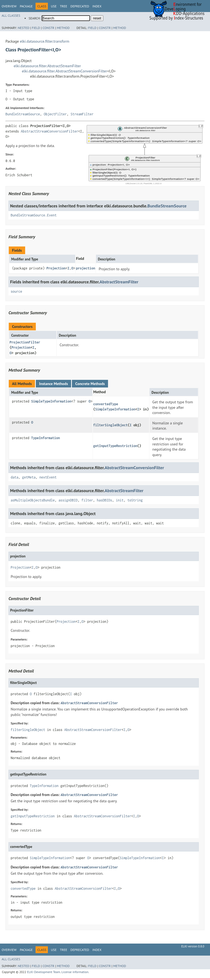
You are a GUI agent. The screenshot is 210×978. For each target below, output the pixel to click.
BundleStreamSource (22, 114)
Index (96, 6)
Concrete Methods (90, 383)
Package (26, 6)
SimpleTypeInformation (51, 401)
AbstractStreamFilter (119, 281)
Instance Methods (53, 383)
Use (54, 6)
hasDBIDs (104, 500)
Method (63, 28)
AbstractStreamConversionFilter (49, 131)
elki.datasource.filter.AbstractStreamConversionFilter (64, 71)
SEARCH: (35, 18)
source (16, 291)
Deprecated (80, 6)
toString (135, 500)
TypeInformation (45, 438)
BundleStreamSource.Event (34, 215)
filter (87, 500)
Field (36, 28)
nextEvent (48, 477)
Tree (63, 6)
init (120, 500)
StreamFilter (82, 114)
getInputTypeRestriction (115, 446)
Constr (48, 28)
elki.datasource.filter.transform (44, 41)
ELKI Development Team (43, 972)
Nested (23, 28)
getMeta (29, 477)
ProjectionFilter (25, 342)
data (14, 477)
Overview (9, 6)
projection (85, 268)
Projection (56, 268)
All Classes (11, 15)
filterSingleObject (110, 425)
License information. (75, 972)
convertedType (105, 404)
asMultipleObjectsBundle (33, 500)
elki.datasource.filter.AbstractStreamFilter (47, 65)
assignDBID (68, 500)
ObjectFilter (55, 114)
